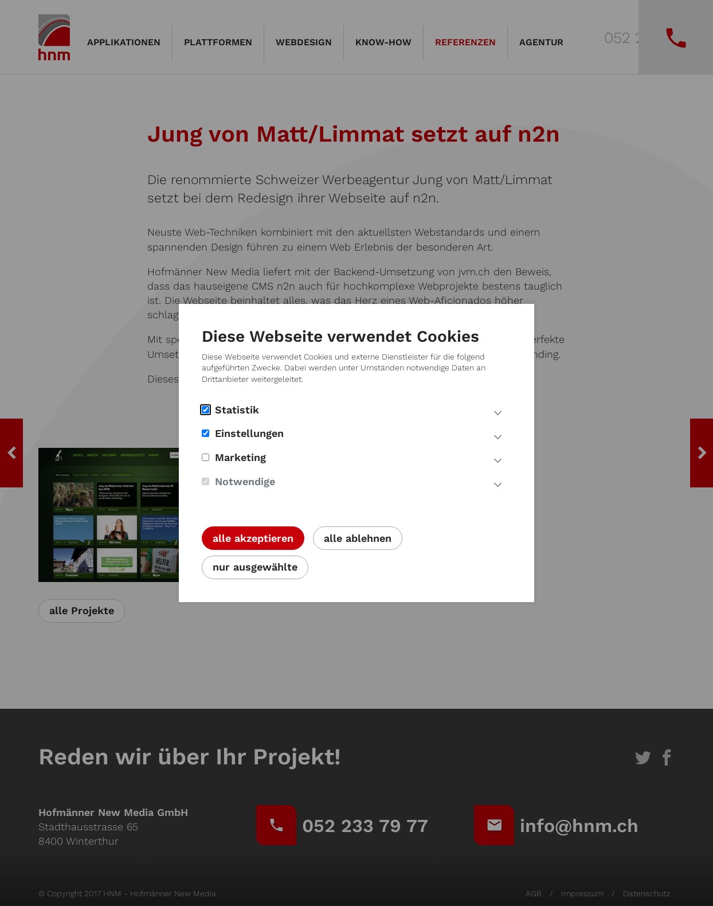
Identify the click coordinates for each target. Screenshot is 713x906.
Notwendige (238, 481)
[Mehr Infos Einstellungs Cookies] (497, 435)
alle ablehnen (357, 538)
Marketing (234, 457)
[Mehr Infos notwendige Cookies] (497, 483)
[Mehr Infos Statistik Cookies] (497, 412)
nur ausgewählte (255, 567)
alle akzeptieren (253, 538)
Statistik (230, 410)
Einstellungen (243, 433)
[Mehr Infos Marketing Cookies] (497, 459)
